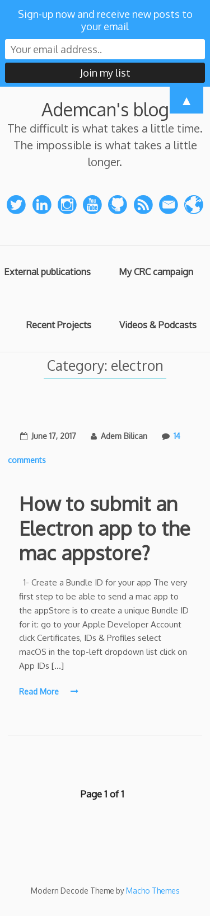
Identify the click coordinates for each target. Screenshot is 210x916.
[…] (58, 665)
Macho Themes (153, 890)
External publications (47, 271)
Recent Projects (58, 324)
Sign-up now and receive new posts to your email (105, 20)
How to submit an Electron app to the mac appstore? (104, 528)
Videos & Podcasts (158, 324)
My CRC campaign (156, 271)
